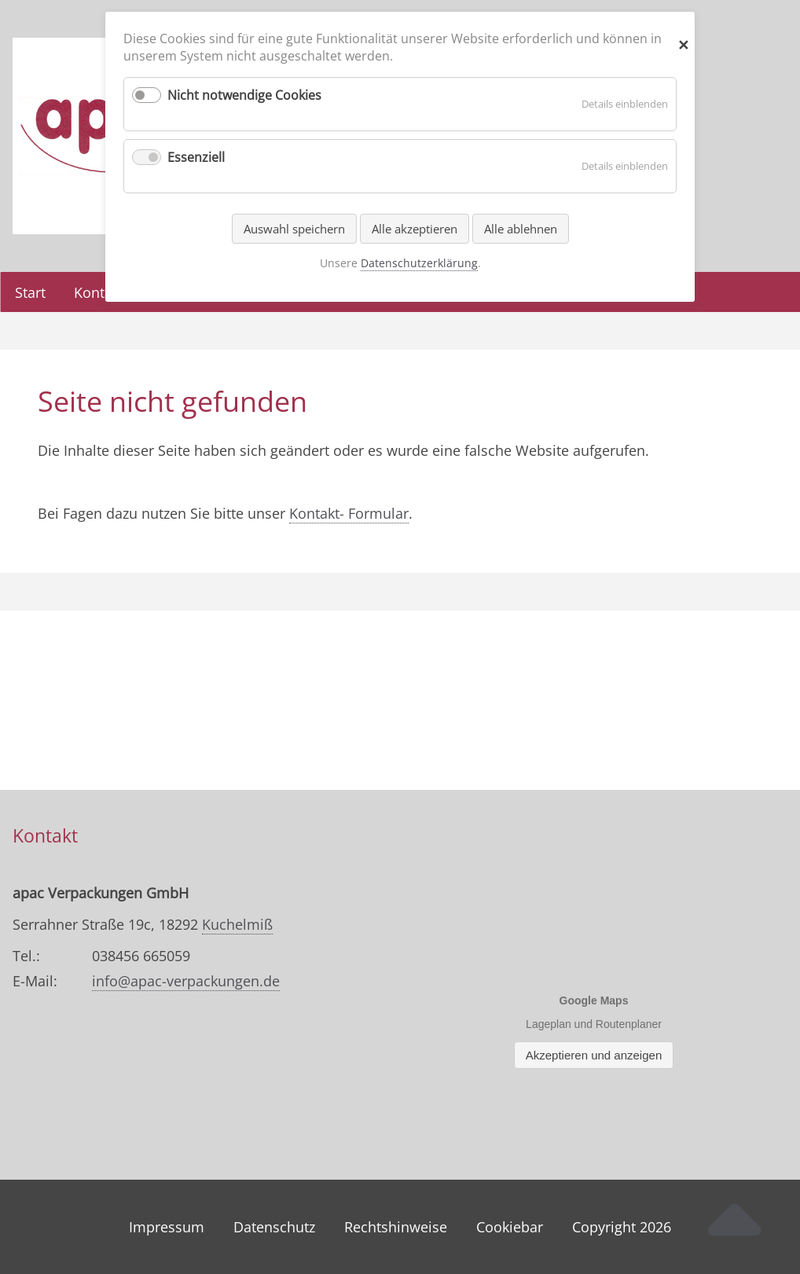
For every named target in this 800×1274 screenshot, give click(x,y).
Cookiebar (509, 1226)
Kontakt (99, 292)
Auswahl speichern (294, 229)
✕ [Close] (683, 41)
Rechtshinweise (395, 1226)
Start (30, 292)
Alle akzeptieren (414, 229)
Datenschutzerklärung (419, 262)
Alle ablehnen (520, 229)
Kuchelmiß (237, 924)
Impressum (166, 1226)
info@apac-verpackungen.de (186, 980)
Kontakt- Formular (349, 513)
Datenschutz (274, 1226)
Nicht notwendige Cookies (244, 95)
